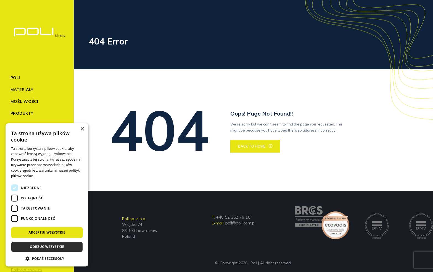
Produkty (21, 113)
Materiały (21, 89)
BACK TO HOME (251, 146)
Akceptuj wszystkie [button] (46, 232)
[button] (47, 258)
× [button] (82, 129)
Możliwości (24, 101)
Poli (15, 77)
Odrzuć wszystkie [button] (47, 246)
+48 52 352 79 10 (233, 217)
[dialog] (47, 194)
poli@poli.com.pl (240, 223)
